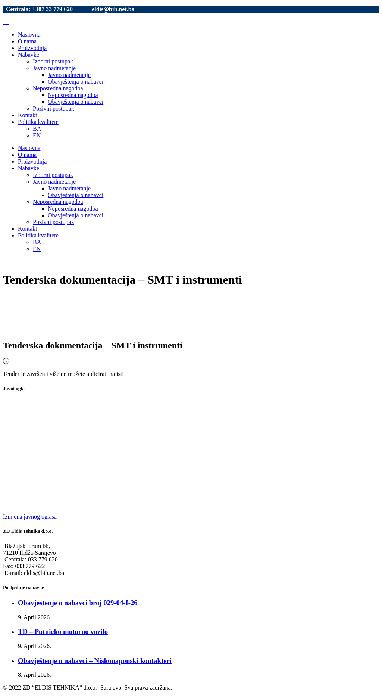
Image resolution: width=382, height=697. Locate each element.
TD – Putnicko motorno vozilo (63, 631)
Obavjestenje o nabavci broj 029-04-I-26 (78, 603)
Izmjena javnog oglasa (30, 516)
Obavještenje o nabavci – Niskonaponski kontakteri (95, 661)
